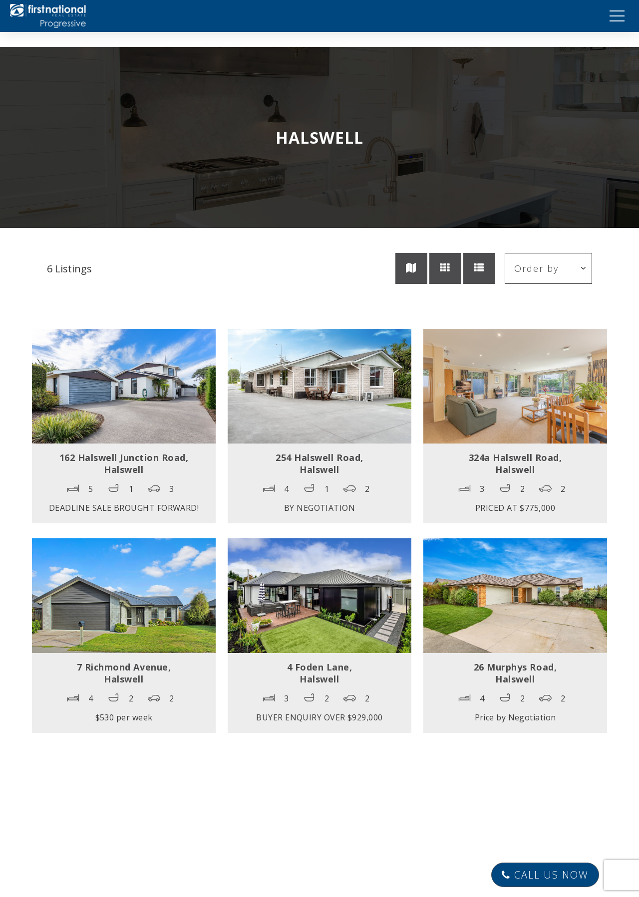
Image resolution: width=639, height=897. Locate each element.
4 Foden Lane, (319, 673)
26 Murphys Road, (515, 673)
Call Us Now (545, 875)
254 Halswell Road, (319, 463)
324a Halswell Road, (515, 463)
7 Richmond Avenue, (124, 673)
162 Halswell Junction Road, (124, 463)
